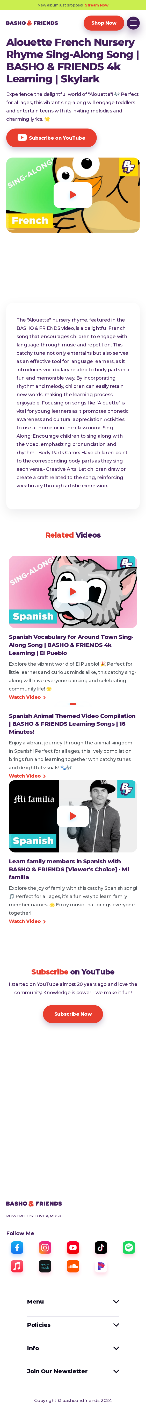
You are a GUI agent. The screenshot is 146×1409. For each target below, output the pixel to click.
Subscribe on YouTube (51, 137)
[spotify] (129, 1247)
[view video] (73, 645)
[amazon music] (45, 1266)
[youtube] (73, 1247)
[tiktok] (101, 1247)
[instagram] (45, 1247)
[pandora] (101, 1266)
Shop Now (103, 23)
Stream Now (96, 5)
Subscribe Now (73, 1014)
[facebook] (17, 1247)
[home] (32, 23)
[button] (133, 23)
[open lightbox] (73, 195)
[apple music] (17, 1266)
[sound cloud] (73, 1266)
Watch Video (27, 697)
